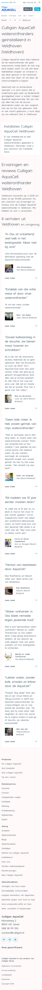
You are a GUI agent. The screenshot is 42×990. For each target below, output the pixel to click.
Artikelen (6, 831)
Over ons (6, 862)
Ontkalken (6, 848)
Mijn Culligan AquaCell (12, 875)
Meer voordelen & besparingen (16, 908)
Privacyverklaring (8, 970)
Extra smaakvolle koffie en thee (16, 904)
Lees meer (10, 278)
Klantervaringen (9, 871)
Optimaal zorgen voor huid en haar (18, 899)
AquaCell (4, 15)
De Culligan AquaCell (11, 764)
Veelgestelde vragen (11, 797)
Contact (30, 15)
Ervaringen (12, 15)
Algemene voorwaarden (11, 966)
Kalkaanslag (7, 815)
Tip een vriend (8, 777)
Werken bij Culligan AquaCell (15, 853)
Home (4, 20)
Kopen (4, 819)
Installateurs (7, 857)
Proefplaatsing (8, 810)
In (15, 20)
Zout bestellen (8, 768)
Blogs (4, 839)
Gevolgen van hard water (14, 886)
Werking (5, 806)
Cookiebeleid (7, 975)
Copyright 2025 (8, 984)
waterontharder (22, 702)
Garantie (6, 788)
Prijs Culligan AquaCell (12, 773)
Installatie (6, 802)
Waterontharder (9, 835)
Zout (25, 15)
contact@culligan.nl (13, 932)
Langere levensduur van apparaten (18, 895)
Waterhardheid (8, 844)
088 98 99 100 (10, 928)
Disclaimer (6, 979)
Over (19, 15)
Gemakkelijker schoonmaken (15, 891)
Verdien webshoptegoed (13, 866)
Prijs (37, 9)
